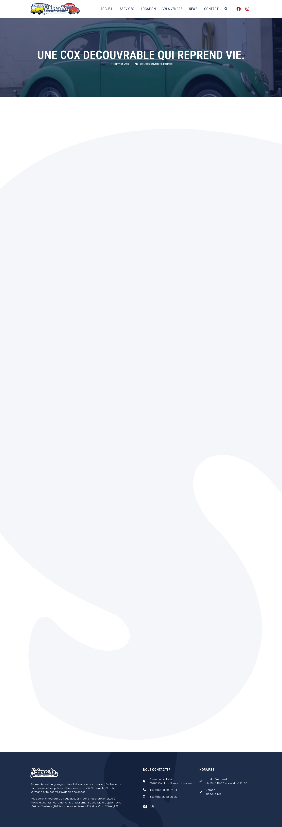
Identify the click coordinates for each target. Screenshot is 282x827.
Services (127, 9)
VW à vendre (172, 9)
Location (148, 9)
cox (142, 64)
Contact (211, 9)
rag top (168, 64)
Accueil (106, 9)
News (193, 9)
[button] (226, 9)
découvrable (153, 64)
